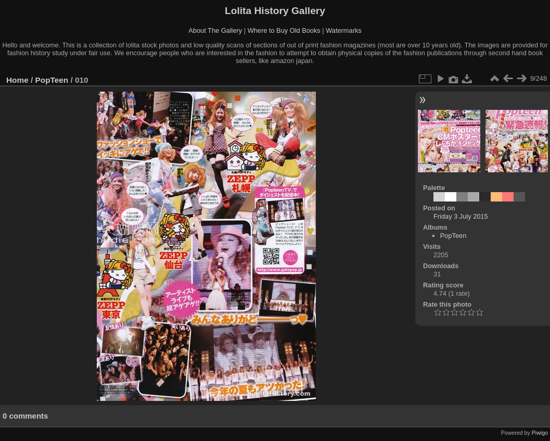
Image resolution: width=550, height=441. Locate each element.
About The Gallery (215, 30)
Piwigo (540, 433)
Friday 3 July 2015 (460, 216)
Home (17, 79)
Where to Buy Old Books (284, 30)
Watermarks (344, 30)
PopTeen (52, 79)
